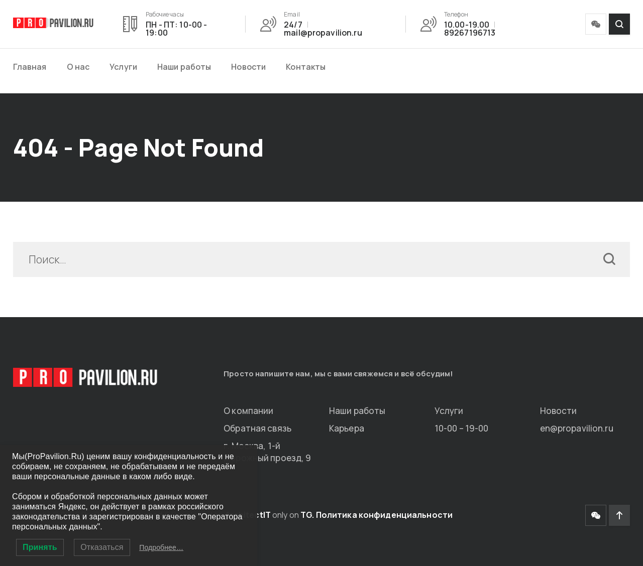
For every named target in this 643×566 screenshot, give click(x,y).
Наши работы (184, 66)
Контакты (306, 66)
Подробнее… (161, 547)
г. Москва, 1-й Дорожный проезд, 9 (267, 452)
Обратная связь (257, 428)
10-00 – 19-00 (462, 428)
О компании (248, 410)
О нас (78, 66)
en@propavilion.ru (576, 428)
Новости (248, 66)
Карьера (346, 428)
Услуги (123, 66)
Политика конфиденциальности (384, 514)
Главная (30, 66)
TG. (307, 514)
